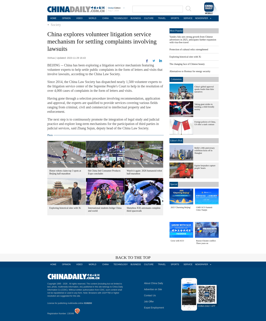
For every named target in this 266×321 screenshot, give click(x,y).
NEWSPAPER (201, 18)
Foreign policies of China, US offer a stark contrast (205, 123)
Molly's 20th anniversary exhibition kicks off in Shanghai (204, 150)
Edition (114, 8)
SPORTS (175, 18)
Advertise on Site (153, 289)
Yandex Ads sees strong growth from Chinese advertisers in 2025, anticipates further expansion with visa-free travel (192, 40)
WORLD (92, 18)
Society (56, 25)
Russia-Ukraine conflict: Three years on (206, 242)
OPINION (66, 18)
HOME (53, 18)
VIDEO (79, 18)
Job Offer (149, 301)
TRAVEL (162, 18)
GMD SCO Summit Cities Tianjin (204, 208)
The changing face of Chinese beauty (187, 64)
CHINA (105, 18)
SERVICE (188, 18)
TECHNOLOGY (120, 18)
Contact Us (150, 295)
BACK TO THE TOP (133, 257)
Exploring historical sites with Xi (65, 208)
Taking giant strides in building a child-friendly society (204, 107)
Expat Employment (154, 307)
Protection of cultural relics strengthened (188, 49)
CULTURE (149, 18)
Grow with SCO (177, 241)
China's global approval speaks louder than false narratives (204, 89)
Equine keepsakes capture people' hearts (204, 166)
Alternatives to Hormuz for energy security (189, 71)
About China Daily (153, 283)
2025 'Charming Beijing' (181, 207)
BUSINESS (136, 18)
